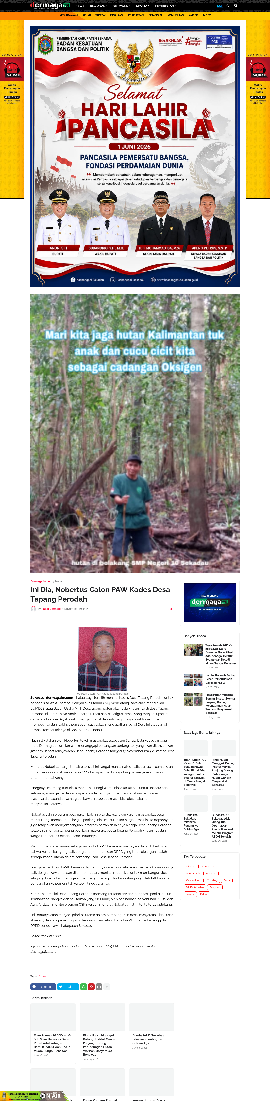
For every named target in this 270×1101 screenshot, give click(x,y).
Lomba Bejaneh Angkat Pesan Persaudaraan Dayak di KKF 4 (220, 679)
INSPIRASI (117, 15)
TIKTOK (100, 15)
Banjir (226, 880)
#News (43, 976)
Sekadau (211, 873)
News (58, 581)
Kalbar (204, 894)
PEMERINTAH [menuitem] (164, 6)
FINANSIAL (155, 15)
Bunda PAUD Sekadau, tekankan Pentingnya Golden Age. (148, 1039)
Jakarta (190, 894)
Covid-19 (212, 880)
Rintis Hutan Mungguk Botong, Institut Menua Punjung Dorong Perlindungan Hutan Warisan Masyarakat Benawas (99, 1045)
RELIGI (86, 15)
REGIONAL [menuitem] (97, 6)
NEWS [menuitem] (79, 6)
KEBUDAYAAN (68, 15)
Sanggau (215, 887)
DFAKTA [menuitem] (141, 6)
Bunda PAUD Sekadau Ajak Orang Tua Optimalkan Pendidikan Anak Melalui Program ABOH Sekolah (223, 825)
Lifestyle (191, 866)
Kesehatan (208, 866)
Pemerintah (193, 873)
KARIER (193, 15)
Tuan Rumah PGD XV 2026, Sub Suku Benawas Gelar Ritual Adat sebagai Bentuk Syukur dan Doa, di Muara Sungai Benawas (52, 1043)
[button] (227, 6)
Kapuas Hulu (193, 880)
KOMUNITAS (175, 15)
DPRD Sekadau (195, 887)
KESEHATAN (136, 15)
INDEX (206, 15)
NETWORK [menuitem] (120, 6)
